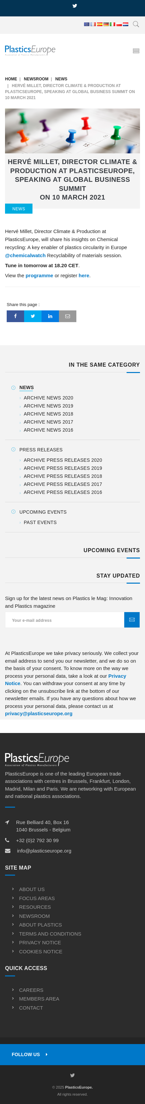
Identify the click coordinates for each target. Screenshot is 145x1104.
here (84, 275)
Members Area (39, 999)
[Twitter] (33, 316)
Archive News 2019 (48, 406)
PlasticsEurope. (79, 1087)
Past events (40, 522)
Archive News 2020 (48, 397)
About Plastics (40, 925)
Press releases (41, 449)
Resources (35, 907)
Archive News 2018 (48, 414)
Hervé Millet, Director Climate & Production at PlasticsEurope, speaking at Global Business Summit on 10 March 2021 (72, 179)
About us (32, 889)
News (61, 79)
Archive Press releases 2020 (63, 460)
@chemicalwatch (25, 255)
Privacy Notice (40, 942)
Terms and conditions (50, 934)
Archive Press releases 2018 (63, 476)
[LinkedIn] (50, 316)
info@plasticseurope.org (44, 851)
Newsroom (36, 79)
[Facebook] (15, 316)
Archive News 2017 (48, 422)
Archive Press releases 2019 (63, 468)
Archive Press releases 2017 (63, 484)
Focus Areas (37, 898)
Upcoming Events (43, 512)
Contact (31, 1008)
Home (11, 79)
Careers (31, 990)
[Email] (67, 316)
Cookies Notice (40, 951)
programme (39, 275)
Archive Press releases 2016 (63, 492)
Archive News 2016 (48, 430)
